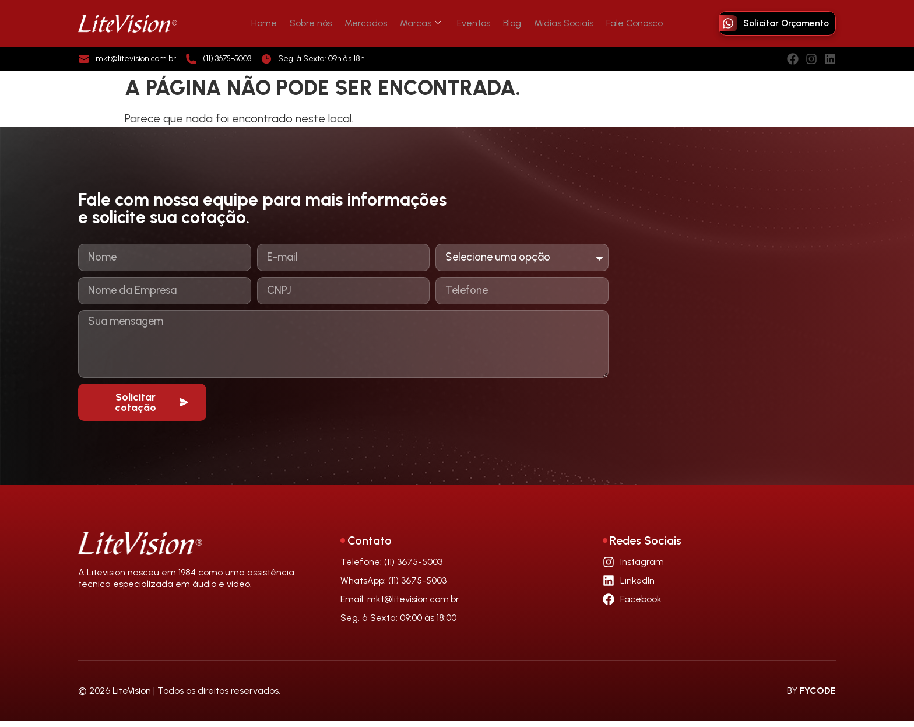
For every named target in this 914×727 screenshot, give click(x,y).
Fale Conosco (623, 23)
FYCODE (818, 696)
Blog (507, 23)
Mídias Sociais (555, 23)
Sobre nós (319, 23)
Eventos (472, 23)
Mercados (371, 23)
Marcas (422, 23)
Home (276, 23)
